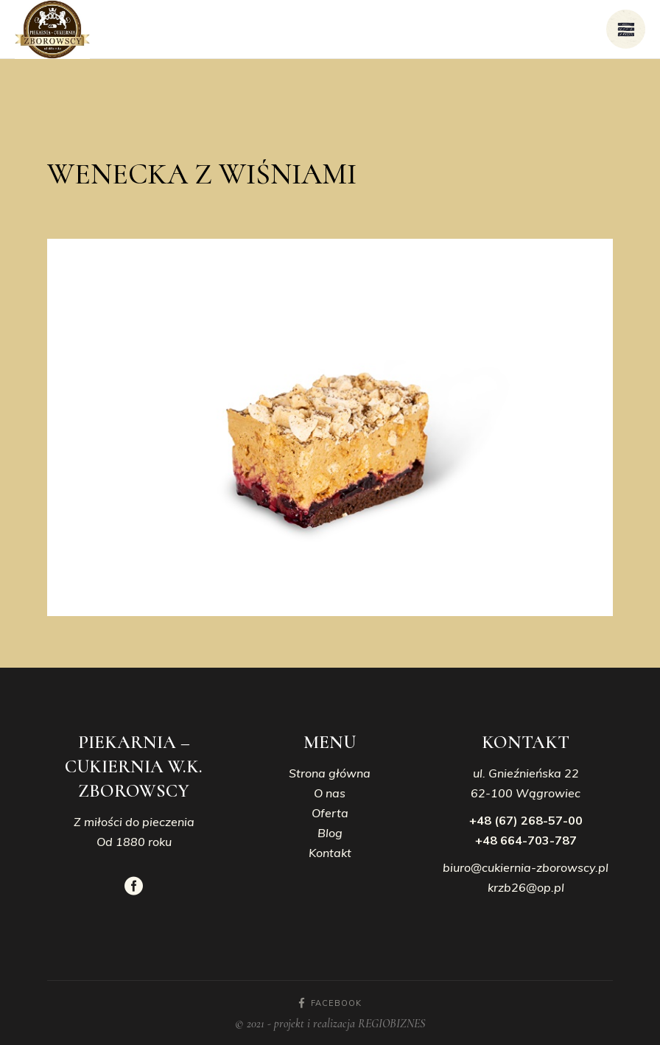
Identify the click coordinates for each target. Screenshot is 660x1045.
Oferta (330, 812)
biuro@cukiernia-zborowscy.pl (525, 867)
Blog (330, 832)
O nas (329, 793)
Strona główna (330, 773)
